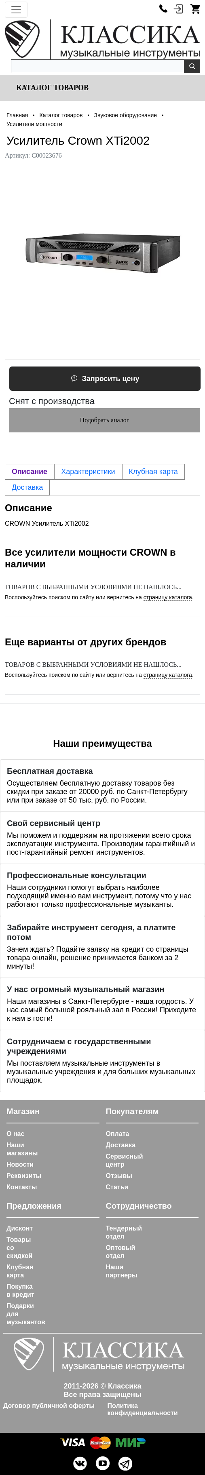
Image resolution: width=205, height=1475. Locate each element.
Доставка (121, 1145)
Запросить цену (105, 379)
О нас (15, 1133)
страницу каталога (168, 597)
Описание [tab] (29, 472)
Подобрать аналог (104, 420)
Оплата (117, 1133)
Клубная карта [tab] (153, 472)
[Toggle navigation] (16, 10)
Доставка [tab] (27, 487)
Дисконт (19, 1228)
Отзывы (119, 1175)
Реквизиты (23, 1175)
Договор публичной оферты (49, 1405)
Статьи (117, 1187)
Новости (20, 1164)
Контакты (21, 1187)
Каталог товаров (52, 88)
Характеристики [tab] (88, 472)
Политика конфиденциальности (143, 1409)
